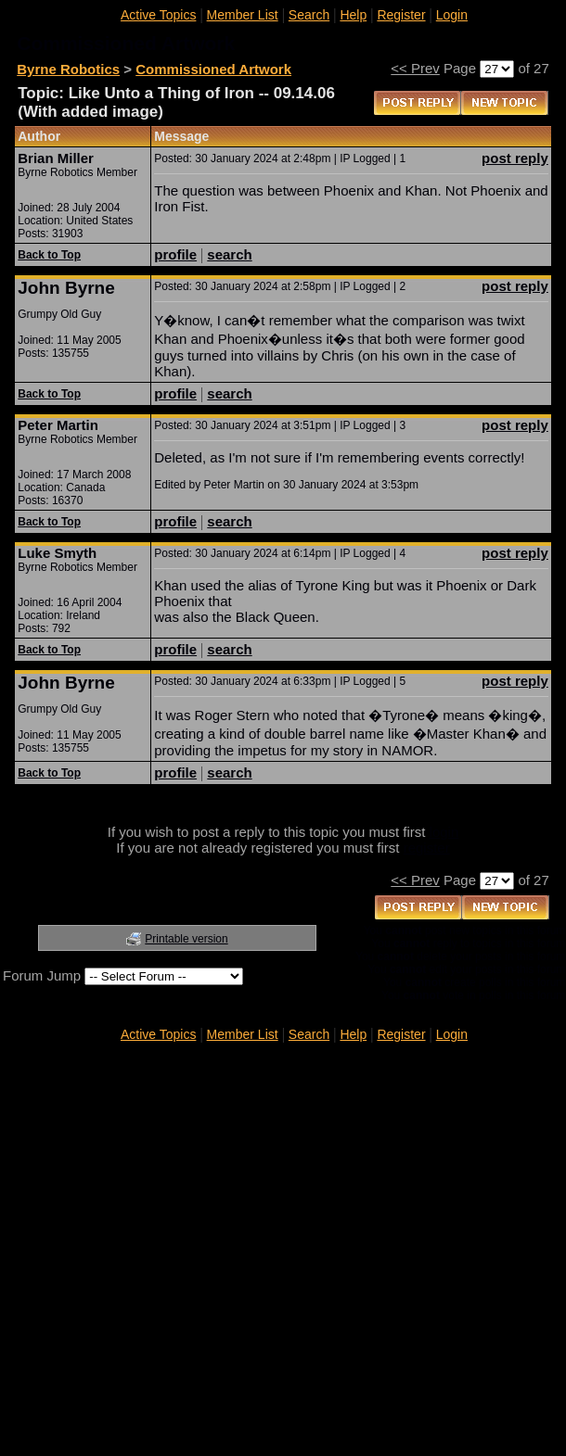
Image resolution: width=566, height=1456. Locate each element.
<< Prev (415, 68)
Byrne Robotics (68, 69)
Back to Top (49, 254)
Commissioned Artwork (213, 69)
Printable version (186, 938)
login (444, 832)
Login (452, 14)
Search (309, 14)
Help (353, 14)
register (427, 847)
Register (401, 14)
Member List (242, 14)
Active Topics (158, 14)
